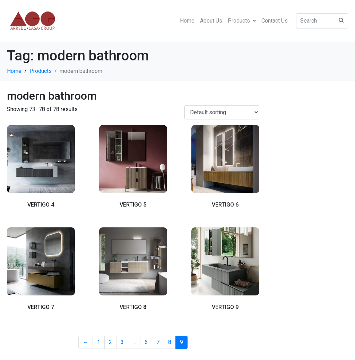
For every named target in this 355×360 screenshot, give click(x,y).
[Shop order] (221, 112)
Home (187, 20)
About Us (211, 20)
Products (242, 20)
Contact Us (274, 20)
